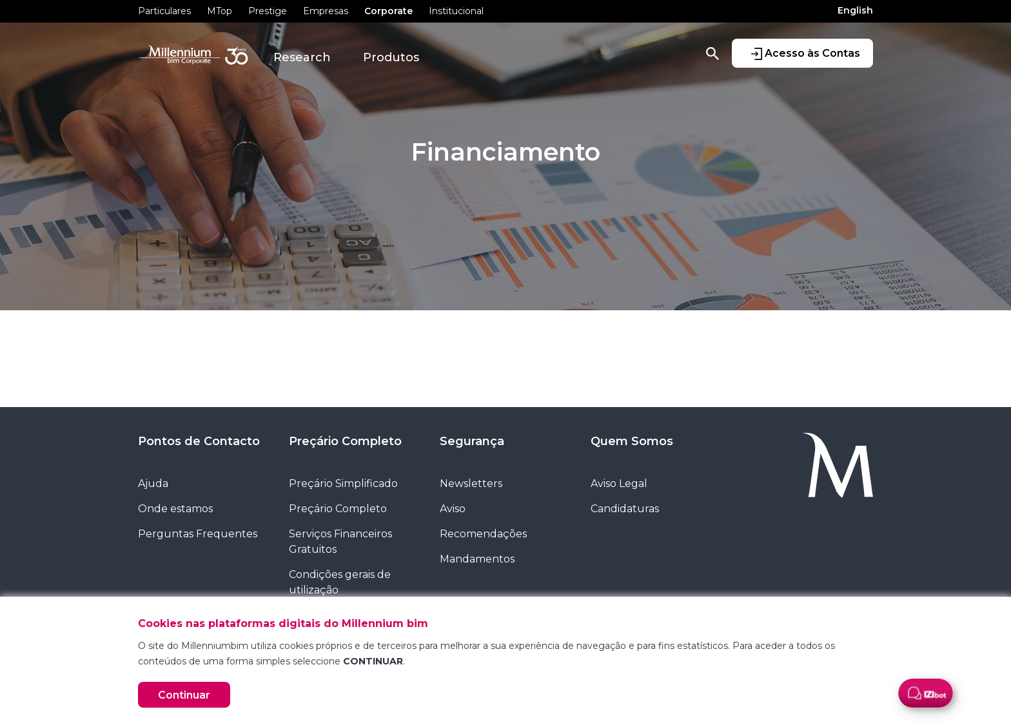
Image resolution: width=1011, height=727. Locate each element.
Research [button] (302, 57)
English (855, 10)
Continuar (184, 695)
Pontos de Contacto (199, 441)
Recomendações (483, 534)
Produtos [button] (391, 57)
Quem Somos (632, 441)
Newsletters (471, 483)
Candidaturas (625, 509)
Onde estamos (175, 509)
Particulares (164, 11)
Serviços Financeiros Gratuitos (340, 541)
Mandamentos (477, 559)
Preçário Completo (345, 441)
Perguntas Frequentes (197, 534)
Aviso (453, 509)
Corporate (388, 11)
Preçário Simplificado (343, 483)
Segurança (472, 441)
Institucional (456, 11)
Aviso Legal (619, 483)
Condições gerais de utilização (340, 582)
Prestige (267, 11)
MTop (219, 11)
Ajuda (153, 483)
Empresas (325, 11)
